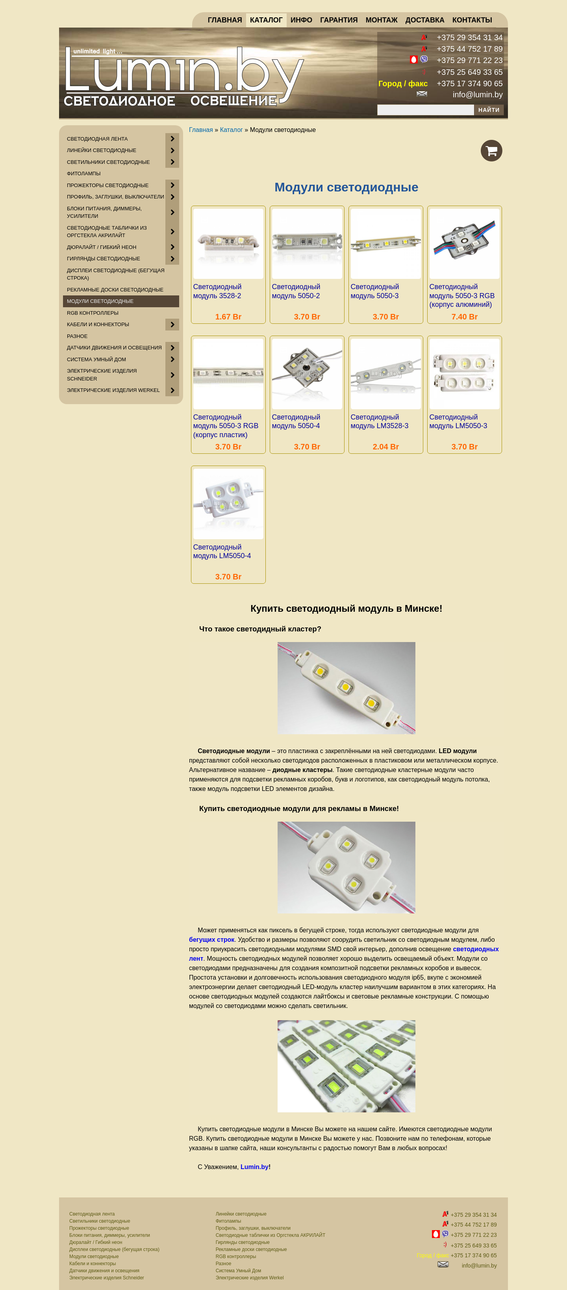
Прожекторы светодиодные (99, 1222)
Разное (224, 1258)
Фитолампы (228, 1215)
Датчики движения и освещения (104, 1265)
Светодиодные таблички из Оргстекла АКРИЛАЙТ (271, 1229)
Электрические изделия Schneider (106, 1272)
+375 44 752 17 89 (470, 49)
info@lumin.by (478, 94)
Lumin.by (255, 1161)
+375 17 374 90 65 (470, 83)
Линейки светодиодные (241, 1208)
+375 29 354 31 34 (470, 37)
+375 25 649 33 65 (470, 72)
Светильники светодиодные (99, 1215)
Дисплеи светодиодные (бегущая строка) (114, 1244)
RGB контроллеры (236, 1251)
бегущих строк (211, 934)
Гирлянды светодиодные (243, 1237)
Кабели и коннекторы (92, 1258)
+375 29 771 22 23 (470, 60)
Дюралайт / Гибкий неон (95, 1237)
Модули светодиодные (94, 1251)
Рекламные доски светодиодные (251, 1244)
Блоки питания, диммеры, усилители (109, 1229)
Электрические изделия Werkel (250, 1272)
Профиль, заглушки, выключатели (253, 1222)
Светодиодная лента (92, 1208)
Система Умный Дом (238, 1265)
